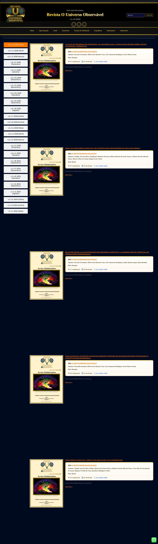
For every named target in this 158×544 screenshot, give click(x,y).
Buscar (149, 15)
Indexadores (111, 30)
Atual (55, 30)
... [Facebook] (73, 24)
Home (32, 30)
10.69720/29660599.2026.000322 (84, 259)
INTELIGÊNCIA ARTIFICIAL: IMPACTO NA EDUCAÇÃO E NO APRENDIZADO (94, 460)
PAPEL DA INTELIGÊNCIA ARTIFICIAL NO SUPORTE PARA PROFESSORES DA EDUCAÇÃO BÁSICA (102, 148)
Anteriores (65, 30)
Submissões (124, 30)
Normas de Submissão (81, 30)
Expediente (98, 30)
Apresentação (43, 30)
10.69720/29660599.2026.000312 (84, 465)
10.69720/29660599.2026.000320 (84, 52)
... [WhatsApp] (84, 24)
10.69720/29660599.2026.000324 (84, 363)
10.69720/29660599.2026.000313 (84, 154)
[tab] (16, 44)
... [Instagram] (79, 24)
